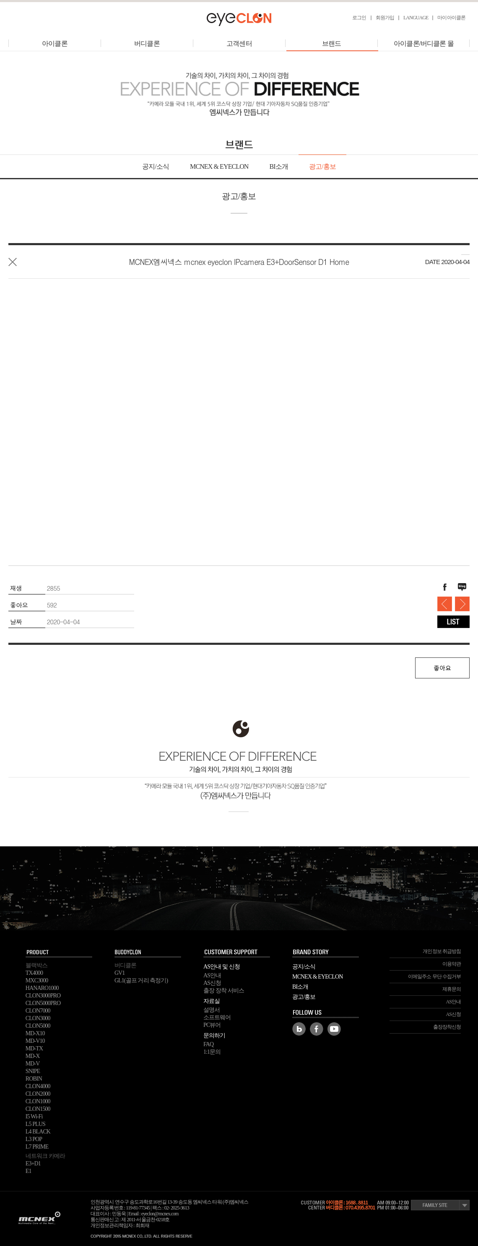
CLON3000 (38, 1018)
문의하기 (214, 1035)
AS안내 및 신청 (221, 966)
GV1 (119, 973)
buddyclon (148, 953)
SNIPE (33, 1071)
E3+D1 (33, 1163)
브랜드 (332, 43)
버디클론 (146, 43)
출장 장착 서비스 (223, 990)
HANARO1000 (42, 988)
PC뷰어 (212, 1025)
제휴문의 (451, 989)
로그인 (359, 18)
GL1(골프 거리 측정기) (141, 980)
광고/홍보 (322, 166)
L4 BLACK (38, 1131)
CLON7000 (38, 1011)
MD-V (33, 1063)
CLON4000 (38, 1086)
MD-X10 (35, 1033)
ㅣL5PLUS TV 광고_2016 (462, 604)
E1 (28, 1171)
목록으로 (12, 262)
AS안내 (212, 975)
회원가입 (385, 18)
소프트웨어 (217, 1017)
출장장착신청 (447, 1027)
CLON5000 (38, 1026)
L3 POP (34, 1139)
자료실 (211, 1001)
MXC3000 (37, 980)
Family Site (440, 1205)
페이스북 (444, 587)
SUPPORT (236, 953)
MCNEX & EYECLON (219, 166)
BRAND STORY (325, 953)
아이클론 (54, 43)
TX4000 (34, 973)
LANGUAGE (415, 18)
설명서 (211, 1010)
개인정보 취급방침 (442, 951)
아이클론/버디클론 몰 (424, 43)
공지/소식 (155, 166)
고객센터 (239, 43)
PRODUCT (59, 953)
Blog (299, 1029)
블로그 (462, 587)
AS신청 (212, 983)
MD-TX (34, 1048)
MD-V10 (35, 1041)
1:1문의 (212, 1052)
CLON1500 (38, 1109)
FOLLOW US (325, 1013)
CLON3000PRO (43, 995)
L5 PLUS (35, 1124)
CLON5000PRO (43, 1003)
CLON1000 (38, 1101)
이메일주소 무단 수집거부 (434, 976)
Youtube (334, 1029)
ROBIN (34, 1079)
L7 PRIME (37, 1147)
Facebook (316, 1029)
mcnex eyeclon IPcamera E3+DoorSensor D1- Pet (444, 604)
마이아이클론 (451, 18)
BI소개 (278, 166)
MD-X (33, 1056)
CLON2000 (38, 1094)
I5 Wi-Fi (34, 1116)
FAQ (208, 1044)
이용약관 (451, 964)
